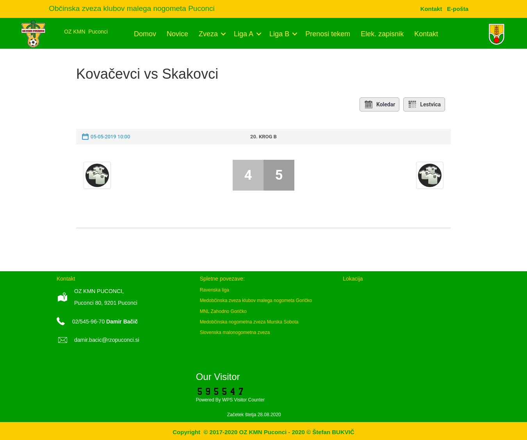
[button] (223, 34)
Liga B (279, 34)
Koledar (379, 104)
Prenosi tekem (327, 34)
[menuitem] (457, 8)
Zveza (208, 34)
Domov (145, 34)
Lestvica (424, 104)
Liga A (243, 34)
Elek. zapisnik (382, 34)
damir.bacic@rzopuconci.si (106, 340)
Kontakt (426, 34)
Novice (177, 34)
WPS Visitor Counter (243, 400)
